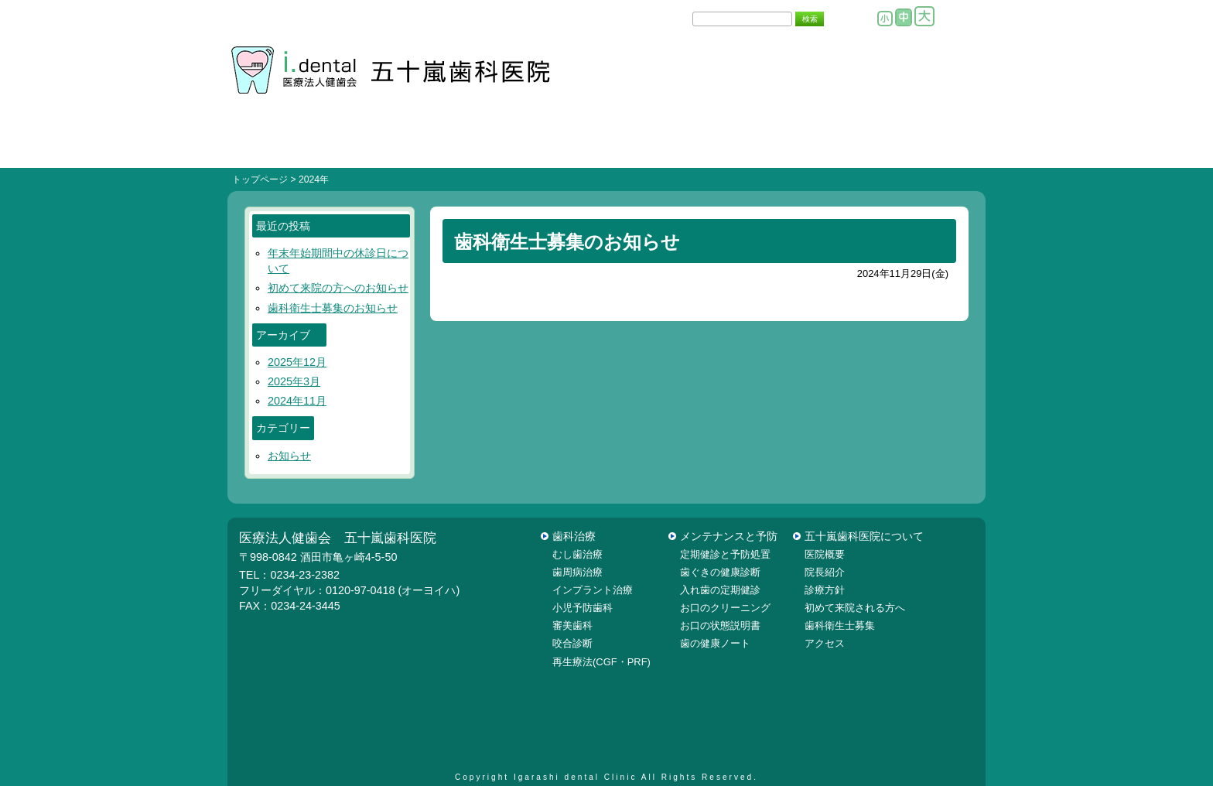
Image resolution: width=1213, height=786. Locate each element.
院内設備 (622, 144)
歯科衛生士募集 (840, 625)
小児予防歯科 (582, 607)
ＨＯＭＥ (273, 144)
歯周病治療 (577, 572)
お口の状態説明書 (720, 625)
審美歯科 (572, 625)
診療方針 (527, 144)
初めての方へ (400, 144)
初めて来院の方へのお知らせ (338, 288)
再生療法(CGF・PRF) (601, 662)
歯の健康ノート (715, 643)
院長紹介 (812, 144)
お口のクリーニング (725, 607)
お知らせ (289, 455)
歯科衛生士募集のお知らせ (333, 308)
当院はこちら (922, 144)
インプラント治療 (592, 590)
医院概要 (717, 144)
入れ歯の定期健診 (720, 590)
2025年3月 (294, 381)
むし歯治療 (577, 554)
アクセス (825, 643)
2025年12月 (297, 362)
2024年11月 (297, 401)
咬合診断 (572, 643)
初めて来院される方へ (855, 607)
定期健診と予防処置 (725, 554)
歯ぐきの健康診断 (720, 572)
